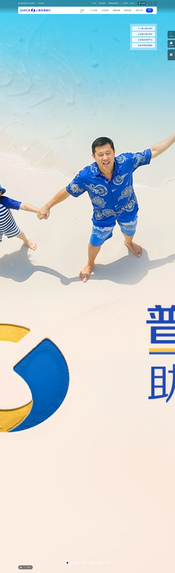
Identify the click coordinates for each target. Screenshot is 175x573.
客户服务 (41, 3)
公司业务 (105, 10)
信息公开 (139, 10)
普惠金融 (116, 10)
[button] (67, 563)
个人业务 (93, 10)
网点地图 (102, 3)
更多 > (29, 567)
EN (155, 3)
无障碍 (142, 3)
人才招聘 (125, 3)
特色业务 (127, 10)
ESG (132, 3)
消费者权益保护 (113, 3)
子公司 (94, 3)
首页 (82, 10)
